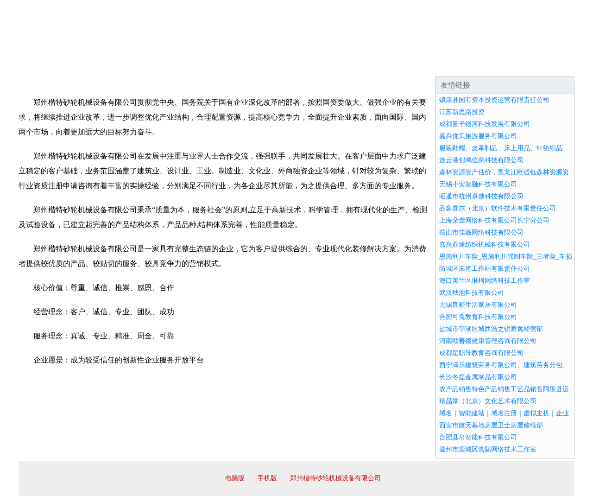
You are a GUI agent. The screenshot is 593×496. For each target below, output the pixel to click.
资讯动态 (492, 65)
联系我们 (437, 65)
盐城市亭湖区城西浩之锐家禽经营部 (491, 328)
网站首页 (48, 65)
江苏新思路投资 (462, 111)
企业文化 (159, 65)
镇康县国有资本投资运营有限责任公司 (494, 99)
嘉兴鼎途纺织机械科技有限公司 (484, 244)
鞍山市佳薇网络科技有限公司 (481, 232)
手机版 (267, 478)
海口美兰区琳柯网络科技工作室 (484, 280)
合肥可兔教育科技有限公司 (478, 316)
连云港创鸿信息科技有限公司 (481, 160)
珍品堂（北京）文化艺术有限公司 (487, 401)
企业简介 (103, 65)
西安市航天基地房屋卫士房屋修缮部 (491, 425)
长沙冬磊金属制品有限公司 (478, 377)
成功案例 (270, 65)
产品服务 (215, 65)
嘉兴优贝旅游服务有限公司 (478, 136)
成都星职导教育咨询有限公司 (481, 353)
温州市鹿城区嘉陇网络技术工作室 (487, 449)
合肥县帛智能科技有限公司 (478, 437)
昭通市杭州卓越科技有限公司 (481, 196)
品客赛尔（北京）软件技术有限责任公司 (497, 208)
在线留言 (548, 65)
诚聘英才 (381, 65)
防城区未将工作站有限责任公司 (484, 268)
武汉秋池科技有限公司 (471, 292)
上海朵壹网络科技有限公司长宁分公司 (494, 220)
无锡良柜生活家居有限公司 (478, 304)
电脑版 (235, 478)
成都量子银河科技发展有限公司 (484, 124)
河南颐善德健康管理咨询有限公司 (487, 340)
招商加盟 (326, 65)
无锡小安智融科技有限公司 (478, 184)
